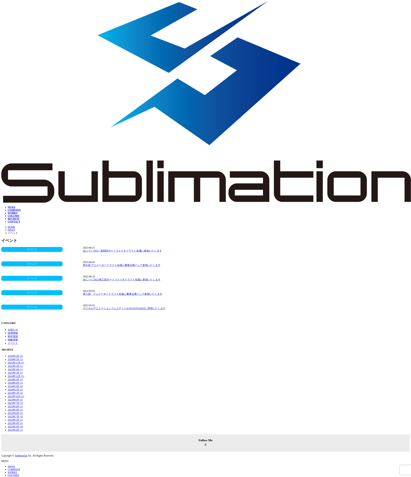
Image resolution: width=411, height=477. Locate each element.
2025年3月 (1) (15, 369)
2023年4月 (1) (15, 406)
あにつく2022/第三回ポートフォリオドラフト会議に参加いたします (121, 279)
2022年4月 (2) (15, 423)
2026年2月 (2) (15, 356)
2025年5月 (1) (15, 366)
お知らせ (13, 329)
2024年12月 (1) (16, 376)
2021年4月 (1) (15, 430)
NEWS (11, 466)
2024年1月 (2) (15, 393)
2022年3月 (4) (15, 426)
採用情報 (13, 333)
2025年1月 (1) (15, 373)
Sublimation (21, 455)
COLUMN (13, 475)
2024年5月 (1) (15, 379)
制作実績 (13, 336)
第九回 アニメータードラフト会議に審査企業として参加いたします (121, 265)
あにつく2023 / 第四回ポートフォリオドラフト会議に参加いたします (122, 250)
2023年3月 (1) (15, 409)
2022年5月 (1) (15, 420)
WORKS (12, 472)
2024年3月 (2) (15, 386)
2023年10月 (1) (16, 396)
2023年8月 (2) (15, 399)
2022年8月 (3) (15, 413)
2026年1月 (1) (15, 359)
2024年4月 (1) (15, 383)
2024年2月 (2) (15, 389)
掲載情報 (13, 339)
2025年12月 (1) (16, 362)
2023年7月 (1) (15, 403)
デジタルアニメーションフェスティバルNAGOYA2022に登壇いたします (124, 308)
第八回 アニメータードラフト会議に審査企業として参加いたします (122, 294)
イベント (13, 343)
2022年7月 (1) (15, 416)
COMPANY (14, 469)
